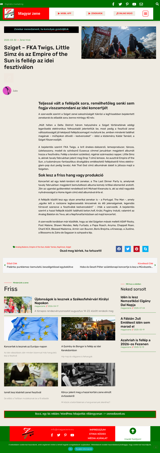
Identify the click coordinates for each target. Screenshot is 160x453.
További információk (84, 449)
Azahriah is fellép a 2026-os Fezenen (136, 342)
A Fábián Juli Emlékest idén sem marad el (135, 322)
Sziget (68, 247)
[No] (155, 447)
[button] (157, 4)
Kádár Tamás (50, 247)
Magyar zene (29, 13)
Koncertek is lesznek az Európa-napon (25, 346)
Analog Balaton (21, 247)
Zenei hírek (25, 40)
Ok (70, 449)
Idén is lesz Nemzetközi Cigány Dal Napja (136, 301)
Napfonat (61, 247)
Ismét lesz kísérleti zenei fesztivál (22, 392)
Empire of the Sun (36, 247)
